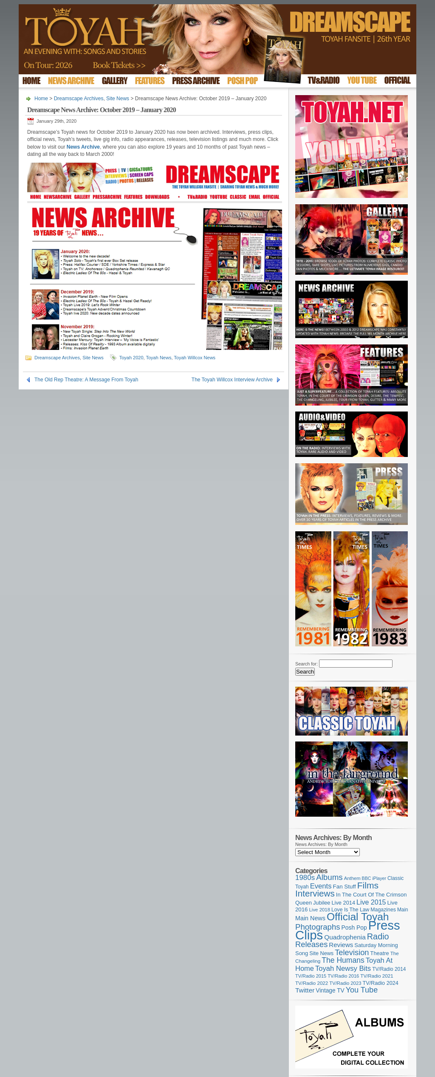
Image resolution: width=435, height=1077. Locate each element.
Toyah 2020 (131, 357)
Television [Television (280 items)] (352, 952)
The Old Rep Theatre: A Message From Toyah (86, 380)
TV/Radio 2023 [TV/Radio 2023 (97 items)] (345, 983)
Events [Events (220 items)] (321, 886)
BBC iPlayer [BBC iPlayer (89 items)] (374, 878)
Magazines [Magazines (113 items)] (383, 910)
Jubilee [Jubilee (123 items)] (321, 902)
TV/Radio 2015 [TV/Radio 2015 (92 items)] (310, 975)
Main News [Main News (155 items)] (310, 918)
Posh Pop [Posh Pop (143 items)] (354, 927)
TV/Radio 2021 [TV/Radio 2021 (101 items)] (376, 975)
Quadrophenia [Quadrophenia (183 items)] (345, 937)
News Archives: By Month (321, 844)
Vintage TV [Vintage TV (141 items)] (330, 990)
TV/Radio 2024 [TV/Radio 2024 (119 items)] (380, 983)
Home (41, 98)
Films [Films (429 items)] (368, 885)
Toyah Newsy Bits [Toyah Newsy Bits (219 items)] (343, 968)
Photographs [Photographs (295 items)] (317, 926)
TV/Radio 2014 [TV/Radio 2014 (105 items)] (389, 969)
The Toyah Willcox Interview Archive (232, 380)
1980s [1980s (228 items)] (305, 878)
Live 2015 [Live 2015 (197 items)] (371, 902)
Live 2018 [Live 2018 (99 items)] (319, 909)
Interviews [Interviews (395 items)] (315, 893)
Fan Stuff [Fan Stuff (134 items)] (344, 886)
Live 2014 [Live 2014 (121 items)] (344, 902)
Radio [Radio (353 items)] (378, 936)
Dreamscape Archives (79, 98)
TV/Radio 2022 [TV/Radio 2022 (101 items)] (311, 983)
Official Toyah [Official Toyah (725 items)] (358, 916)
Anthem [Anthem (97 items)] (352, 878)
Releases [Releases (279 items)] (311, 944)
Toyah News (158, 357)
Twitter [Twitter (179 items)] (304, 990)
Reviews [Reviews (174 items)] (341, 944)
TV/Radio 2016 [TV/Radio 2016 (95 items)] (343, 975)
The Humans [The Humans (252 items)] (343, 960)
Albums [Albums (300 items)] (329, 877)
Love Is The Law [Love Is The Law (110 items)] (350, 910)
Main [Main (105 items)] (402, 910)
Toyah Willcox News (194, 357)
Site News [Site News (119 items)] (321, 953)
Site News (117, 98)
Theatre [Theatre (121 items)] (379, 953)
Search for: (306, 663)
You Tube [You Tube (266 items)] (362, 990)
